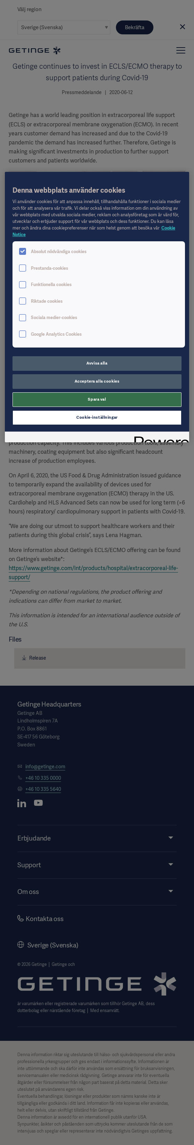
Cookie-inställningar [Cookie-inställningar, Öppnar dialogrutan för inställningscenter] (96, 417)
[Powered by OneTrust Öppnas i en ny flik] (159, 438)
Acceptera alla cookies (97, 381)
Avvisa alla (96, 363)
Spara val (97, 399)
